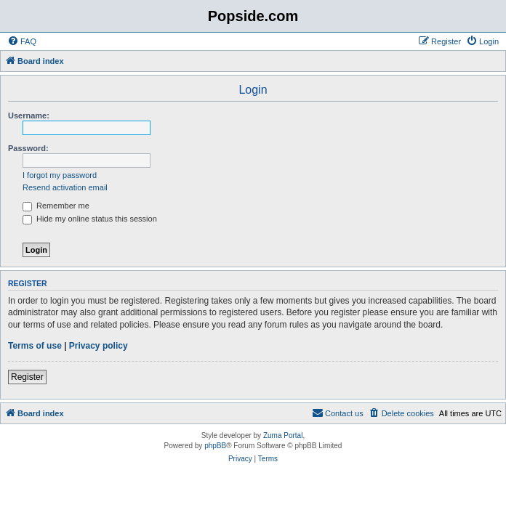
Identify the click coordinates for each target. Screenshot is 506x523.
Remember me (56, 205)
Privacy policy (98, 346)
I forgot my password (60, 175)
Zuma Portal (282, 435)
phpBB (215, 446)
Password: (28, 148)
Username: (28, 115)
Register (27, 377)
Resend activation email (65, 187)
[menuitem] (21, 41)
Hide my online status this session (90, 218)
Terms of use (35, 346)
